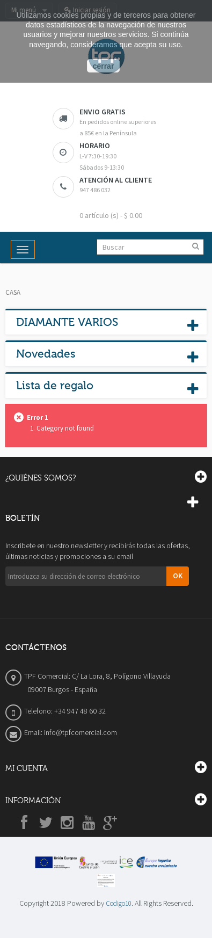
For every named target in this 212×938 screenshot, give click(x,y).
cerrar (103, 66)
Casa (12, 292)
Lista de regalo (54, 385)
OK (177, 575)
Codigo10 (118, 903)
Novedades (46, 353)
